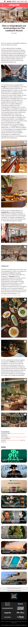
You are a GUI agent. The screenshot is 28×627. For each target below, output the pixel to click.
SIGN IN (18, 1)
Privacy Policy (18, 621)
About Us (24, 621)
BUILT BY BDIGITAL (5, 625)
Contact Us (14, 622)
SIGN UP (22, 1)
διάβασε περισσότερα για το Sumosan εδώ (11, 294)
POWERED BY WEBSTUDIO (21, 625)
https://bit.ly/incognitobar (18, 433)
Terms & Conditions (9, 621)
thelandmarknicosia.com (13, 440)
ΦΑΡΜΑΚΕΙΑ (13, 1)
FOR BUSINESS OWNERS (14, 590)
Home (2, 621)
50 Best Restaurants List (14, 588)
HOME (26, 1)
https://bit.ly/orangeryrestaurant (18, 437)
